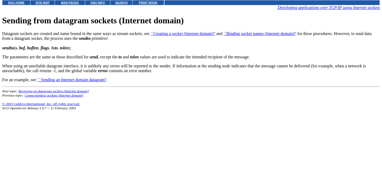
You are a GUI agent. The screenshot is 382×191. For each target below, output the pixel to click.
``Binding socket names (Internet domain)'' (259, 33)
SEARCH (121, 2)
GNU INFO (97, 2)
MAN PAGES (70, 2)
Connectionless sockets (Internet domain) (54, 95)
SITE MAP (43, 2)
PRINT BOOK (148, 2)
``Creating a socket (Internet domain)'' (182, 33)
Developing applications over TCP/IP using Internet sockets (329, 7)
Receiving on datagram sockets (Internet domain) (54, 91)
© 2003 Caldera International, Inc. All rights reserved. (41, 104)
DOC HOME (16, 2)
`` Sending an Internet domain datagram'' (71, 79)
